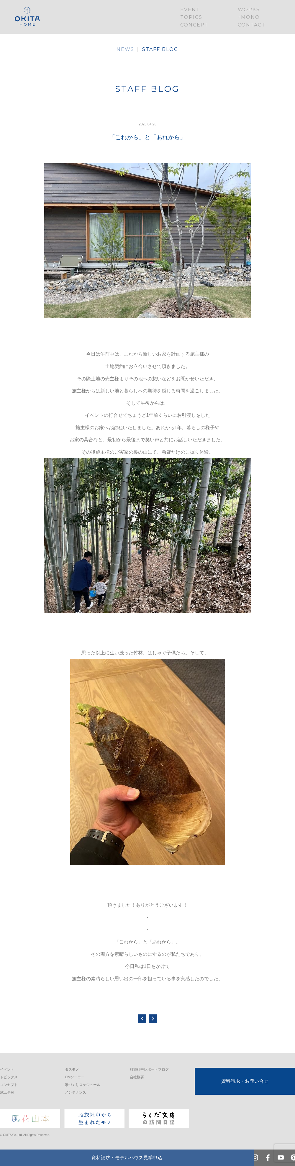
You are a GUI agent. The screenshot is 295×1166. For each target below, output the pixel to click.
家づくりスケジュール (82, 1085)
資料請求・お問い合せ (244, 1081)
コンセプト (9, 1085)
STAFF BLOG (160, 49)
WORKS (249, 9)
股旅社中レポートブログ (149, 1069)
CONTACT (252, 25)
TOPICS (191, 17)
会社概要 (137, 1077)
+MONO (249, 17)
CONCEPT (194, 25)
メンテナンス (75, 1092)
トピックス (9, 1077)
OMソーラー (75, 1077)
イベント (7, 1069)
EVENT (190, 9)
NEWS (125, 49)
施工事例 (7, 1092)
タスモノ (72, 1069)
